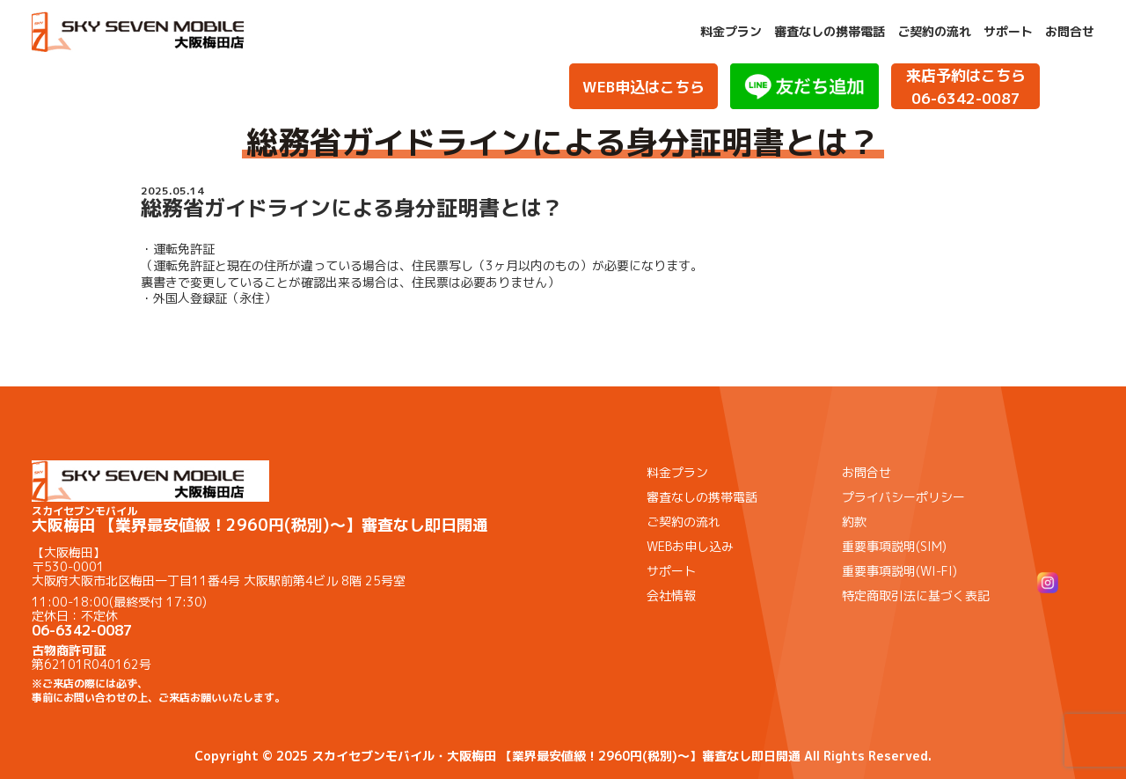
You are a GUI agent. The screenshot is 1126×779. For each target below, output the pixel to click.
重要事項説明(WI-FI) (899, 570)
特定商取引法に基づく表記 (916, 595)
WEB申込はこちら (643, 87)
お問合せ (1069, 32)
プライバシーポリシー (903, 497)
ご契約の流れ (934, 32)
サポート (1008, 32)
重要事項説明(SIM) (894, 546)
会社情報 (671, 595)
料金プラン (731, 32)
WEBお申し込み (690, 546)
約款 (854, 521)
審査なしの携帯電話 (829, 32)
